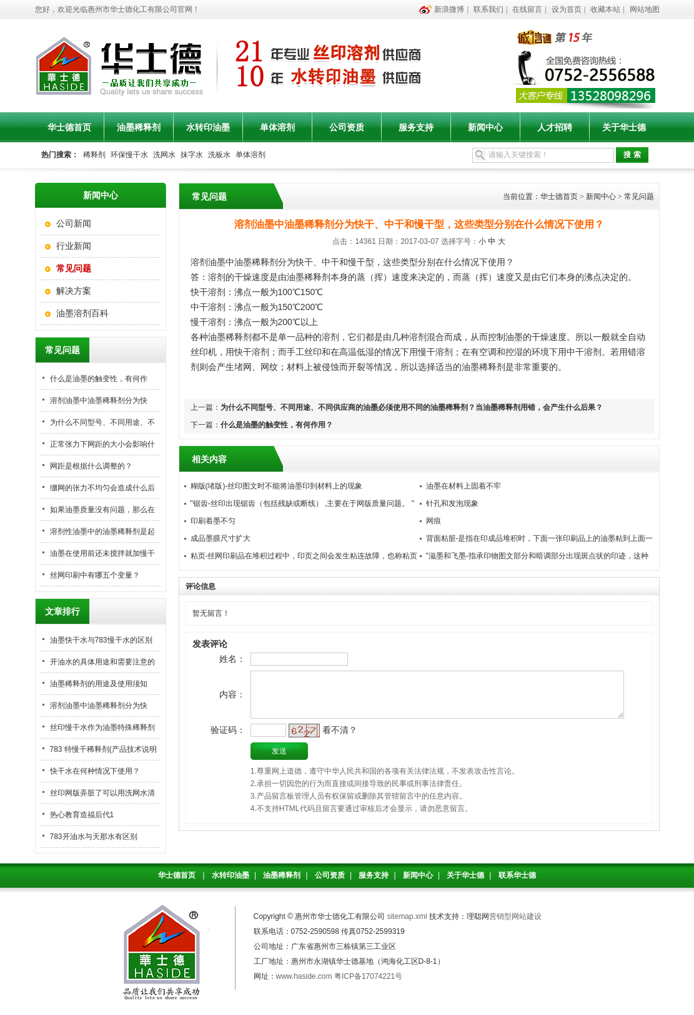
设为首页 (567, 9)
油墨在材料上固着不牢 (463, 486)
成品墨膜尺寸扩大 (220, 538)
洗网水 (164, 154)
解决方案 (73, 291)
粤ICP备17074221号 (368, 976)
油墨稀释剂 (139, 127)
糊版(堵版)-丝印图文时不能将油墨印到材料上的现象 (277, 486)
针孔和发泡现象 (452, 503)
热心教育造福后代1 (82, 814)
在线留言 (527, 9)
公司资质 (346, 127)
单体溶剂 (277, 127)
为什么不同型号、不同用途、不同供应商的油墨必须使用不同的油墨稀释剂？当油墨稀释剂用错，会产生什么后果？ (412, 407)
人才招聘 (554, 127)
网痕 (433, 521)
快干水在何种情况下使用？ (95, 771)
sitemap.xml (407, 916)
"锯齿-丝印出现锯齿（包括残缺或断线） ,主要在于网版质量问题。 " (303, 503)
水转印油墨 (208, 127)
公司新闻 (73, 223)
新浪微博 (449, 9)
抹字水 (192, 154)
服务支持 (416, 127)
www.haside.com (304, 976)
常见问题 (639, 196)
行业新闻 (73, 246)
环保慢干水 (129, 154)
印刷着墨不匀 (213, 521)
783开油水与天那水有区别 (93, 836)
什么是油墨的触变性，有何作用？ (277, 424)
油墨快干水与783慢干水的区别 (101, 640)
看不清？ (319, 744)
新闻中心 (485, 127)
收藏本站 (605, 9)
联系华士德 (517, 875)
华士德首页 (69, 127)
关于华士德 (624, 127)
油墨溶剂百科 (82, 313)
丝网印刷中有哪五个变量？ (95, 575)
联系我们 (488, 9)
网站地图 (645, 9)
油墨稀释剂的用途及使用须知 (98, 683)
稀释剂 (94, 154)
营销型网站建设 (515, 916)
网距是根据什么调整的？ (91, 466)
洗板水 (219, 154)
